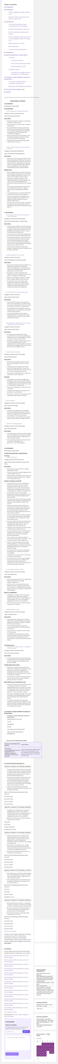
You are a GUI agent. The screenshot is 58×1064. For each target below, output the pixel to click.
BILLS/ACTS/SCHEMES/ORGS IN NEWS (20, 86)
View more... (40, 1008)
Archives (8, 92)
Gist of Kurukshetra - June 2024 (44, 1020)
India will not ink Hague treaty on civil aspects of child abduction (21, 73)
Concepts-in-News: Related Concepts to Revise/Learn (17, 82)
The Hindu (11, 57)
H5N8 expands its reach (19, 66)
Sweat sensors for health (17, 43)
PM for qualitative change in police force (17, 111)
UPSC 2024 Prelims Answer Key (44, 976)
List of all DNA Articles (10, 1012)
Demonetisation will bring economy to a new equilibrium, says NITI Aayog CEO (20, 38)
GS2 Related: (9, 10)
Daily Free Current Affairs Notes (44, 978)
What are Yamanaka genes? (18, 49)
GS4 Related (9, 52)
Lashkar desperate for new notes (19, 29)
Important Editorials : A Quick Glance (16, 55)
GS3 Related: (9, 22)
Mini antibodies (14, 46)
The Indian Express (14, 69)
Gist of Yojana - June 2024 (43, 1019)
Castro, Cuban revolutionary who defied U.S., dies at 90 (19, 18)
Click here (26, 941)
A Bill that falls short (17, 60)
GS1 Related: (9, 7)
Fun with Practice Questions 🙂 (15, 89)
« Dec (37, 1059)
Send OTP (26, 1031)
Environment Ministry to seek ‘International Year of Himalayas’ (18, 25)
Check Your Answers (10, 931)
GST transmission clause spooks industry (17, 292)
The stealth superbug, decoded (21, 63)
